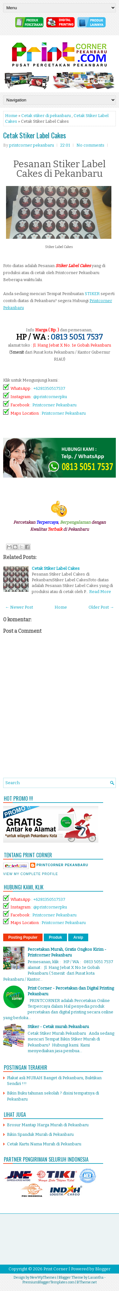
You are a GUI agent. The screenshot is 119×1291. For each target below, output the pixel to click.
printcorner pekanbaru (62, 865)
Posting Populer (22, 937)
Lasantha (95, 1277)
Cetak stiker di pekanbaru (46, 115)
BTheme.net (87, 1282)
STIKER (92, 293)
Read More (100, 591)
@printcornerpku (50, 396)
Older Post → (101, 607)
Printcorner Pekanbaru (54, 405)
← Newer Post (19, 607)
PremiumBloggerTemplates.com (49, 1282)
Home (11, 115)
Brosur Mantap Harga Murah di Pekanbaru (48, 1124)
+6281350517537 (49, 388)
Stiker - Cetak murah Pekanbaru (58, 1026)
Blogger (102, 1269)
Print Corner (55, 1269)
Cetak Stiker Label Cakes (34, 135)
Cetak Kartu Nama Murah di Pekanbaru (44, 1144)
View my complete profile (30, 874)
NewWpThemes (43, 1277)
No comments (90, 145)
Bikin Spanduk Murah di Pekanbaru (40, 1134)
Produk (55, 937)
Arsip (78, 937)
